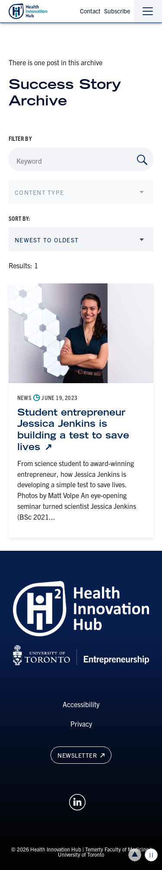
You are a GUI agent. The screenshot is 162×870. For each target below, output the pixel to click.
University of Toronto (81, 854)
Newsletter (80, 755)
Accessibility (81, 704)
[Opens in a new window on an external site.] (77, 801)
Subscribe (117, 11)
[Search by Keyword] (142, 160)
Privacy (81, 723)
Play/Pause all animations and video (151, 854)
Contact (90, 11)
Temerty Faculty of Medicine (117, 849)
